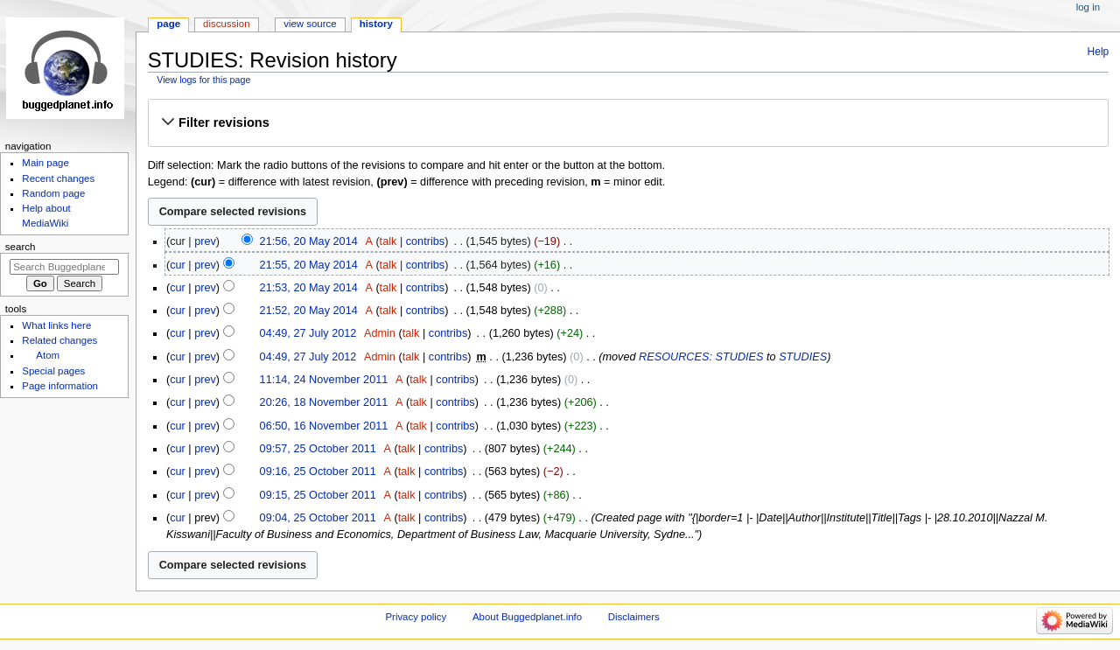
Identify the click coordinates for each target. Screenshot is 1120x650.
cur (178, 265)
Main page (45, 162)
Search (20, 246)
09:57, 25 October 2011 (318, 449)
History (376, 23)
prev (205, 241)
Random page (53, 193)
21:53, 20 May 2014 (309, 288)
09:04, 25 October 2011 (318, 518)
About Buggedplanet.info (527, 617)
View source (310, 23)
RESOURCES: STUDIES (701, 357)
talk (388, 241)
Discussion (226, 23)
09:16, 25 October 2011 (318, 471)
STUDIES (803, 357)
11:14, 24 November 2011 (324, 380)
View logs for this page (203, 79)
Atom (48, 355)
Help (1099, 51)
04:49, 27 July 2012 (308, 333)
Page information (60, 386)
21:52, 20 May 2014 (309, 310)
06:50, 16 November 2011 (324, 426)
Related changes (59, 340)
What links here (56, 325)
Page (168, 23)
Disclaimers (634, 617)
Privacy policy (415, 617)
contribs (425, 241)
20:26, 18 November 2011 (324, 402)
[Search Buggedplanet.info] (64, 267)
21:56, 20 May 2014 (309, 241)
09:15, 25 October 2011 (318, 495)
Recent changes (58, 178)
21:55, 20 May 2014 (309, 265)
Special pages (53, 371)
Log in (1088, 7)
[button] (627, 122)
